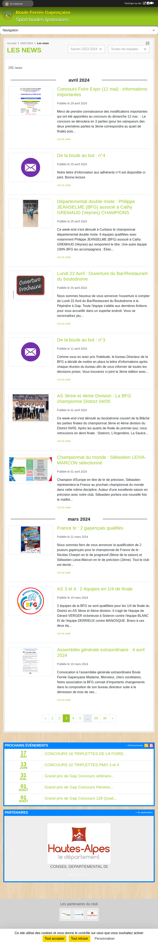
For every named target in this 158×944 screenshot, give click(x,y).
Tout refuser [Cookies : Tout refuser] (79, 938)
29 (96, 718)
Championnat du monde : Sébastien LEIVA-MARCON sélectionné (101, 460)
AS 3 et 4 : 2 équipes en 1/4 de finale (94, 588)
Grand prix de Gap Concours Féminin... (79, 787)
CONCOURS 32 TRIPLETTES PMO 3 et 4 (82, 765)
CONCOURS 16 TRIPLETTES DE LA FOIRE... (86, 754)
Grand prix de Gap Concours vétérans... (80, 776)
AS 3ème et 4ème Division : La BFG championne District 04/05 (94, 398)
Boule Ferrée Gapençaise (43, 12)
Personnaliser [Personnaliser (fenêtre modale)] (105, 938)
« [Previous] (45, 718)
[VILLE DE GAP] (66, 914)
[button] (12, 848)
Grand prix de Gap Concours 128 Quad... (81, 798)
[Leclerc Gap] (79, 914)
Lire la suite (63, 139)
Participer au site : (139, 3)
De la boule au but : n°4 (81, 155)
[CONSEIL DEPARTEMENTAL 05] (92, 914)
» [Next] (113, 718)
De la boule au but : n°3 (81, 339)
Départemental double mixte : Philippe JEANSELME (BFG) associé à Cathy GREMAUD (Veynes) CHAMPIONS (96, 207)
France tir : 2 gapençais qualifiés (90, 528)
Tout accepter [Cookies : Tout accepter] (54, 938)
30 (105, 718)
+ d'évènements (134, 745)
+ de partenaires (144, 812)
